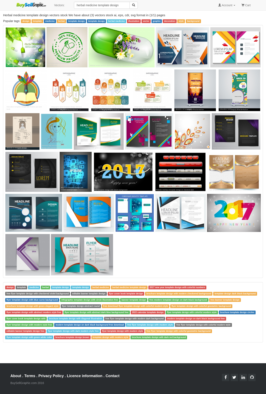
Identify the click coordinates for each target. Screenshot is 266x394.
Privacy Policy (51, 376)
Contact (112, 376)
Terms (29, 376)
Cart (246, 5)
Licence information (84, 376)
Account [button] (226, 5)
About (15, 376)
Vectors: (59, 5)
